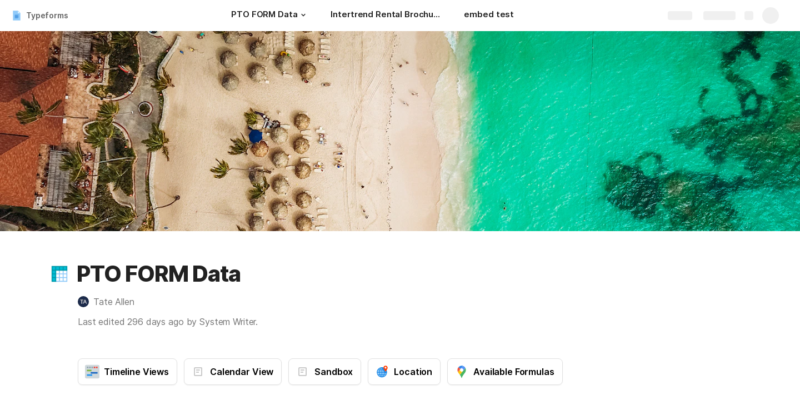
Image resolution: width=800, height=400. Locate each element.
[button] (302, 15)
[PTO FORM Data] (269, 15)
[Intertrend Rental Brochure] (386, 15)
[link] (83, 301)
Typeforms (47, 15)
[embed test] (489, 15)
